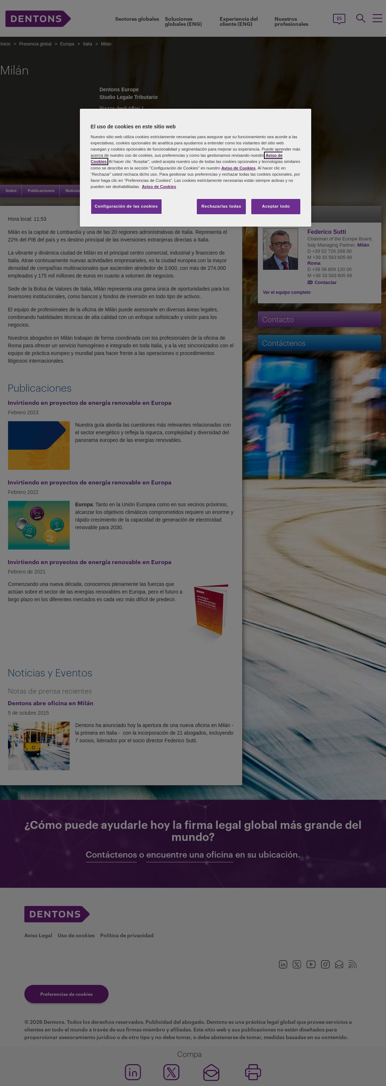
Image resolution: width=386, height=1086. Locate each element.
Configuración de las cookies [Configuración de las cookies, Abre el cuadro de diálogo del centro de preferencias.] (126, 206)
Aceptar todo (276, 206)
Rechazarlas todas (221, 206)
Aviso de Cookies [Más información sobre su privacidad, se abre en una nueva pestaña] (159, 186)
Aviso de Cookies (238, 168)
